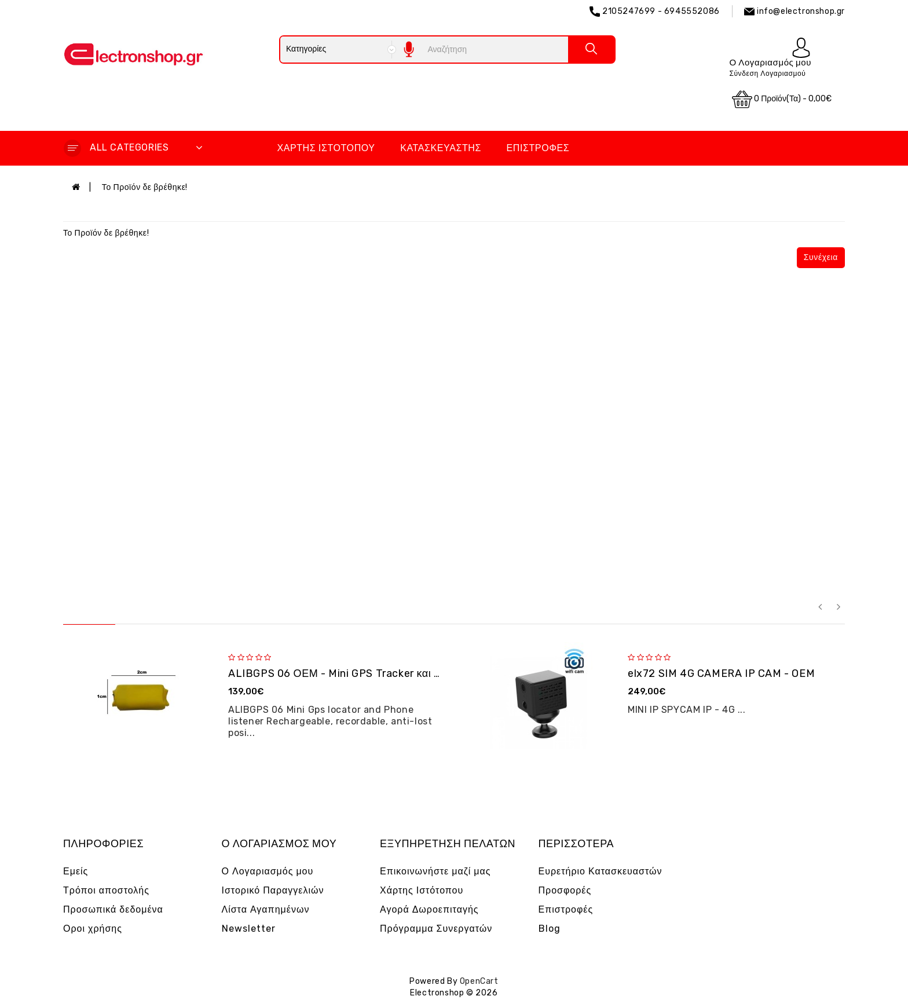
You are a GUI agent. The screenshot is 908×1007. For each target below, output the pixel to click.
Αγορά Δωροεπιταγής (429, 909)
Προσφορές (565, 890)
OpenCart (479, 981)
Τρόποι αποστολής (106, 890)
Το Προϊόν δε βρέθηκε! (145, 187)
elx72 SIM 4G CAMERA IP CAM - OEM (721, 673)
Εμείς (75, 871)
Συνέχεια (821, 257)
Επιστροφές (538, 147)
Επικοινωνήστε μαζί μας (435, 871)
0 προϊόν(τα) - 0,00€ (782, 99)
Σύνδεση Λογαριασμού (767, 73)
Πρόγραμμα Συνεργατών (436, 928)
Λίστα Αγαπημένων (266, 909)
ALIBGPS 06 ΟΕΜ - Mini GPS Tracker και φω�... (348, 673)
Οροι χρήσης (92, 928)
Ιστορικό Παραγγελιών (273, 890)
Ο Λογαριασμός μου (268, 871)
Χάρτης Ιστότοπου (326, 147)
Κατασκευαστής (440, 147)
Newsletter (249, 928)
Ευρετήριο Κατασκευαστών (600, 871)
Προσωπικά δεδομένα (113, 909)
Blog (550, 928)
